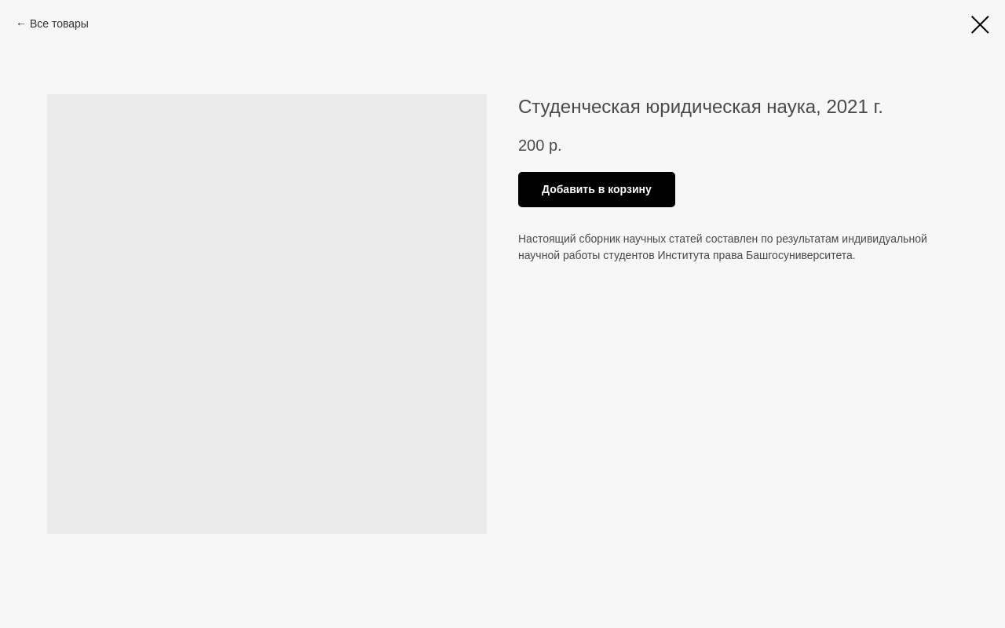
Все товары (59, 23)
